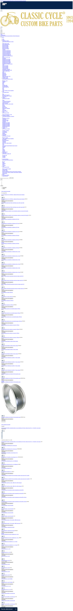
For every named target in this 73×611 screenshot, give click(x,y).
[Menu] (1, 11)
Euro (4, 4)
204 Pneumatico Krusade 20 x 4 (6, 471)
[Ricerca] (1, 27)
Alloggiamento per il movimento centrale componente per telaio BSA (12, 493)
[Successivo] (5, 421)
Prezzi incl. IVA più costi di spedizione (7, 200)
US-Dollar (4, 3)
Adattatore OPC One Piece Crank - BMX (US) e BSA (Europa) (11, 486)
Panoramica (2, 35)
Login (1, 34)
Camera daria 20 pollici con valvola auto (8, 596)
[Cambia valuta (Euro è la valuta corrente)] (1, 1)
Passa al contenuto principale (5, 0)
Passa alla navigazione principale (20, 0)
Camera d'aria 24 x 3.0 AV (5, 567)
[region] (36, 306)
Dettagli (2, 242)
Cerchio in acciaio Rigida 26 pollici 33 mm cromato (9, 353)
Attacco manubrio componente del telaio (8, 530)
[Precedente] (2, 421)
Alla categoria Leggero (6, 128)
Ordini (14, 35)
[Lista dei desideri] (1, 29)
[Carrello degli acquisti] (2, 37)
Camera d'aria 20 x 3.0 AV (5, 560)
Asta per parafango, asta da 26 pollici (7, 516)
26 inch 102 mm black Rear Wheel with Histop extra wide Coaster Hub (12, 207)
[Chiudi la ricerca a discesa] (13, 178)
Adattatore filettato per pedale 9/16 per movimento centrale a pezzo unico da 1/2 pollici (15, 478)
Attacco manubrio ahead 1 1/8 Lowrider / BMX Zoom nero (10, 523)
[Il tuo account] (1, 30)
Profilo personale (7, 35)
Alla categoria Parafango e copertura (8, 116)
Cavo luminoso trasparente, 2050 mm (7, 304)
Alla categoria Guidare (6, 98)
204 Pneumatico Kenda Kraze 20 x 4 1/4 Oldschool (9, 464)
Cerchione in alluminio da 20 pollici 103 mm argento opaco (11, 378)
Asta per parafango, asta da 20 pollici (7, 508)
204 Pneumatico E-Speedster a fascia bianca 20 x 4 (9, 457)
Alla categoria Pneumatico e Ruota (7, 41)
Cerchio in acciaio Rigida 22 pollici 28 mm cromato (9, 345)
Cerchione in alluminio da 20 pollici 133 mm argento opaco (11, 417)
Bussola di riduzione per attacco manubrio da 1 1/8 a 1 (10, 537)
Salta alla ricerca (12, 0)
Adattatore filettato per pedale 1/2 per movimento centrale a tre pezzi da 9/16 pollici (14, 215)
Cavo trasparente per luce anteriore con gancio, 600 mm (10, 329)
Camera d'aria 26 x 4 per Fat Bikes (7, 582)
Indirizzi (11, 35)
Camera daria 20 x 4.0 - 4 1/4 (6, 589)
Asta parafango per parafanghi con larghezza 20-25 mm (10, 223)
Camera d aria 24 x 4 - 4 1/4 (6, 552)
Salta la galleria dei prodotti (5, 191)
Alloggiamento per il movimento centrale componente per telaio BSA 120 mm (14, 501)
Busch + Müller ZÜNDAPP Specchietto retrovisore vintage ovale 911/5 (12, 288)
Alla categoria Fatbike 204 (6, 153)
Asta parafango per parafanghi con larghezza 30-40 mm (10, 239)
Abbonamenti (17, 35)
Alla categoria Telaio (5, 112)
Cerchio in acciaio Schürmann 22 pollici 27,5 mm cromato (10, 361)
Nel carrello (3, 218)
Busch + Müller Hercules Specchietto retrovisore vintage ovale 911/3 (12, 280)
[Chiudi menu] (2, 93)
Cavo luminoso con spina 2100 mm (7, 296)
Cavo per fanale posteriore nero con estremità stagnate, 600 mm (11, 321)
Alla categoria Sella (5, 92)
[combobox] (4, 178)
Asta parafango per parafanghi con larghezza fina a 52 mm (10, 255)
